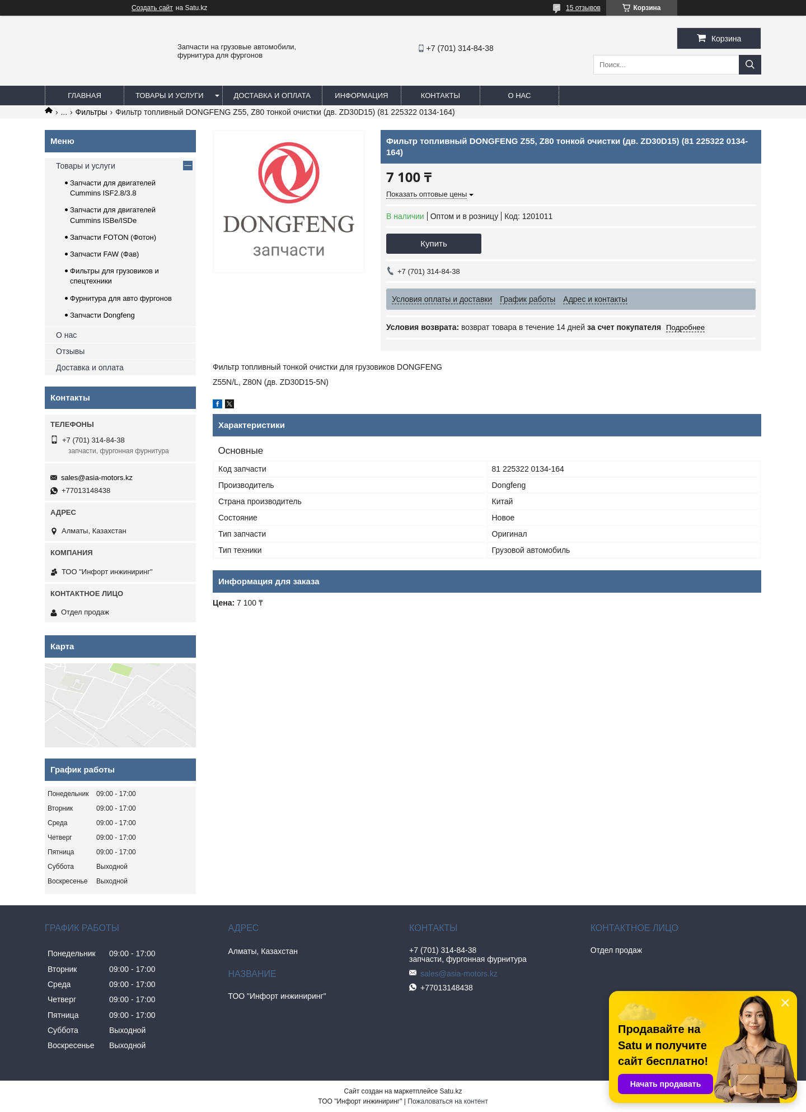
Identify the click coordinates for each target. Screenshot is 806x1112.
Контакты (440, 95)
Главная (84, 95)
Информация (361, 95)
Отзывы (70, 351)
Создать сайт (152, 8)
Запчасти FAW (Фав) (104, 254)
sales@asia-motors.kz (97, 477)
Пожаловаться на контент (447, 1101)
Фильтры (91, 112)
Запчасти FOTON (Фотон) (113, 237)
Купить (433, 243)
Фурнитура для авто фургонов (121, 298)
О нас (519, 95)
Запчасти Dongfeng (102, 315)
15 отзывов (583, 8)
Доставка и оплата (272, 95)
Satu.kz (450, 1091)
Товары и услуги (169, 95)
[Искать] (750, 65)
